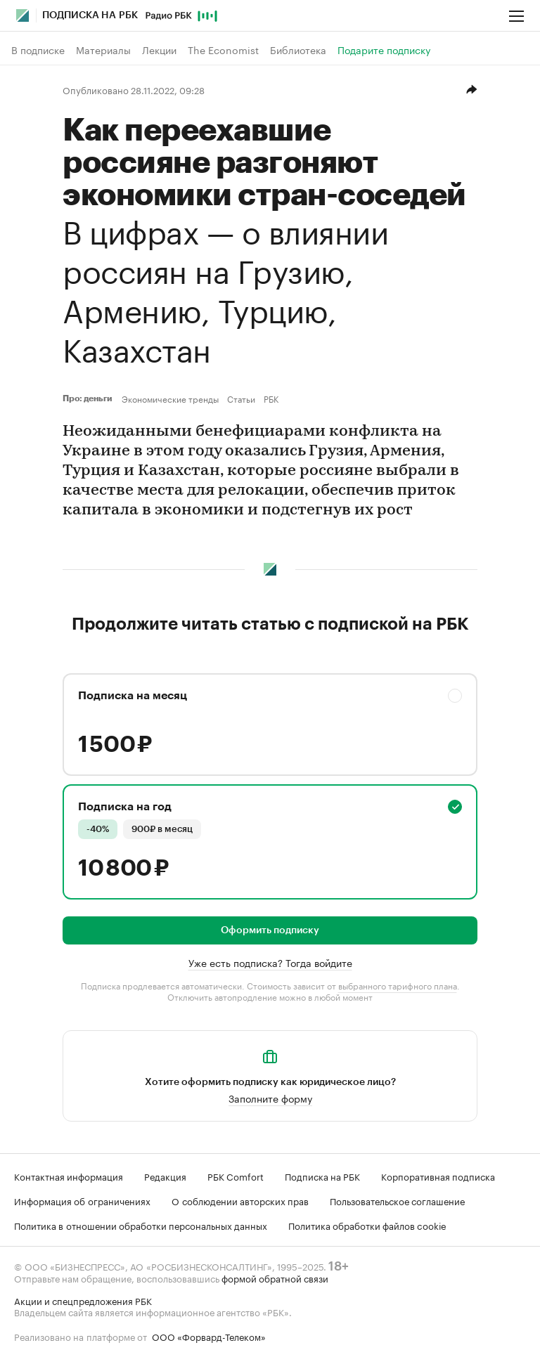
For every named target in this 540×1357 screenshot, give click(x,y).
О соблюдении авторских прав (240, 1200)
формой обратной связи (274, 1278)
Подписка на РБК (322, 1176)
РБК (271, 398)
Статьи (241, 398)
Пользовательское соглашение (397, 1200)
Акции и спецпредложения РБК (83, 1300)
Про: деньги (89, 398)
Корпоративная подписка (438, 1176)
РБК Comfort (235, 1176)
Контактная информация (68, 1176)
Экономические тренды (170, 398)
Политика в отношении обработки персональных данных (140, 1225)
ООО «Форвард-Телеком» (209, 1336)
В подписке (38, 50)
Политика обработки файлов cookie (367, 1225)
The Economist (223, 50)
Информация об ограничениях (82, 1200)
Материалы (103, 50)
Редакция (165, 1176)
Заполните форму (270, 1097)
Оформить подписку (270, 930)
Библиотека (298, 50)
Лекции (159, 50)
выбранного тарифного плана (397, 985)
